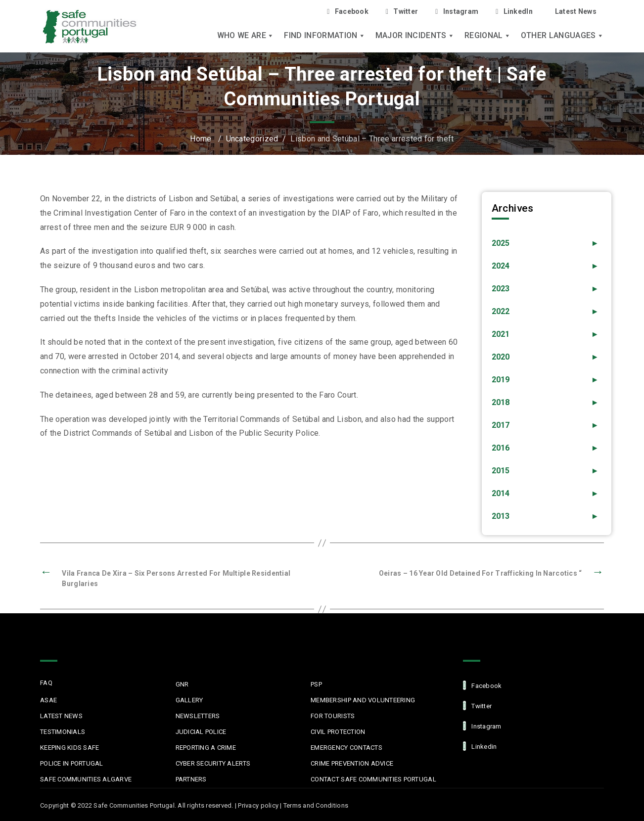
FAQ (46, 682)
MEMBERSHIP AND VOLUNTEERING (363, 700)
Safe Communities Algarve (86, 779)
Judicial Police (201, 731)
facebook (482, 685)
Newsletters (198, 716)
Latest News (576, 11)
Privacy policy (258, 805)
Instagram (456, 11)
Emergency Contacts (346, 747)
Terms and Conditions (315, 805)
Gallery (189, 700)
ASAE (48, 700)
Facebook (347, 11)
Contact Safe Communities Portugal (373, 779)
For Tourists (333, 716)
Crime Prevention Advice (352, 763)
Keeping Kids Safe (69, 747)
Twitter (402, 11)
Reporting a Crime (206, 747)
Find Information (324, 36)
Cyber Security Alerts (213, 763)
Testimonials (62, 731)
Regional (487, 36)
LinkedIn (514, 11)
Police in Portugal (71, 763)
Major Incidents (415, 36)
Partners (191, 779)
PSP (316, 684)
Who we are (246, 36)
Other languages (562, 36)
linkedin (480, 746)
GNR (182, 684)
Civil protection (338, 731)
